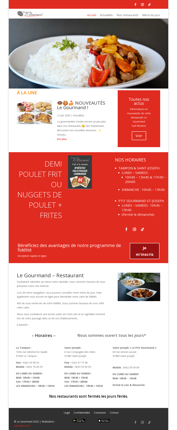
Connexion (100, 412)
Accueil (91, 15)
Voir (139, 135)
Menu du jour (151, 15)
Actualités (106, 15)
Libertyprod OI (22, 425)
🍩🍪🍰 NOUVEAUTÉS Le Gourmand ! (81, 105)
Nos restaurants (127, 15)
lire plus (62, 139)
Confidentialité (82, 412)
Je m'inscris (144, 251)
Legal (67, 412)
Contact (114, 412)
